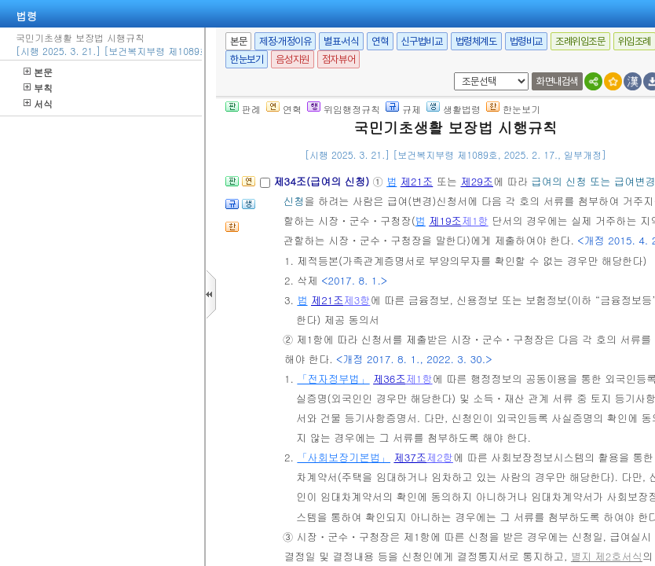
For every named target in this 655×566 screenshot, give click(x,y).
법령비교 (526, 41)
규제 (403, 109)
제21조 (417, 181)
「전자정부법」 (333, 378)
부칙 (38, 87)
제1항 (475, 220)
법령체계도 (476, 41)
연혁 (379, 41)
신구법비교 (422, 41)
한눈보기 (246, 59)
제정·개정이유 (285, 41)
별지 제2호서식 (606, 556)
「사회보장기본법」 (343, 457)
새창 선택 (451, 72)
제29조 (476, 181)
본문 (38, 72)
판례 (243, 109)
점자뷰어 (338, 59)
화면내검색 (557, 81)
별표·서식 (341, 41)
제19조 (445, 220)
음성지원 (292, 59)
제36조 (389, 378)
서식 (38, 103)
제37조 (409, 457)
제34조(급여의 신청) (322, 181)
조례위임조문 (580, 41)
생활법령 (453, 109)
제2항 (439, 457)
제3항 (357, 299)
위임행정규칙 (343, 109)
